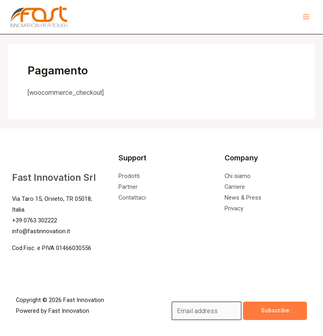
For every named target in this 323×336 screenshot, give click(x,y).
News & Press (243, 197)
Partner (128, 186)
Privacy (234, 208)
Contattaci (132, 197)
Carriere (235, 186)
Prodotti (129, 176)
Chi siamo (238, 176)
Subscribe (275, 310)
